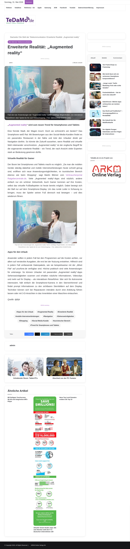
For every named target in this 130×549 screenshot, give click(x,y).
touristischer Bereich (62, 321)
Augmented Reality (45, 312)
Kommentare (117, 58)
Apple (39, 8)
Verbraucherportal (74, 175)
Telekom (9, 8)
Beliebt (104, 58)
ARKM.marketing (45, 58)
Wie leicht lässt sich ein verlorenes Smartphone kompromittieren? (111, 77)
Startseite (13, 37)
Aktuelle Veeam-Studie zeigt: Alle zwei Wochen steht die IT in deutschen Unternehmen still (44, 529)
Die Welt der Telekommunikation (32, 37)
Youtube (72, 8)
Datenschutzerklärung (85, 8)
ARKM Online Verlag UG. (38, 545)
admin (11, 62)
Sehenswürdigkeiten (66, 316)
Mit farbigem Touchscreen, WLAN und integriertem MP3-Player (18, 399)
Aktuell (93, 58)
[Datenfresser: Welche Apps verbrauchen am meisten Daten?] (96, 105)
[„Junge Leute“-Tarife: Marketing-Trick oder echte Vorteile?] (96, 87)
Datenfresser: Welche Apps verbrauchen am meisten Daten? (112, 105)
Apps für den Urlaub (25, 312)
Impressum (100, 8)
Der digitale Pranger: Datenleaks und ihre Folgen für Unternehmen (112, 133)
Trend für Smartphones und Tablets (45, 325)
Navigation (48, 316)
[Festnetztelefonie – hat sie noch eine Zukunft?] (96, 96)
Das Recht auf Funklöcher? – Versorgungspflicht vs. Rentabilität (112, 114)
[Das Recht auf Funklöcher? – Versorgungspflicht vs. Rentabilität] (96, 115)
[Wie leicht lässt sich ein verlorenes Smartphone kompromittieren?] (96, 78)
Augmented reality (18, 125)
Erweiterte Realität (65, 312)
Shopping (24, 321)
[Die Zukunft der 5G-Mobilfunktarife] (96, 124)
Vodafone (18, 8)
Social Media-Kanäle (41, 321)
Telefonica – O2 (29, 8)
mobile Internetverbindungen (27, 316)
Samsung (47, 8)
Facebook (63, 8)
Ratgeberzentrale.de (17, 178)
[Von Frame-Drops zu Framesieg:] (96, 68)
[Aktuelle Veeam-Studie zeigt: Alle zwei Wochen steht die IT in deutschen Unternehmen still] (44, 461)
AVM (55, 8)
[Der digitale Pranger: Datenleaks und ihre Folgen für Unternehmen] (96, 133)
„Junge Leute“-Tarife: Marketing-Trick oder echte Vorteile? (112, 86)
